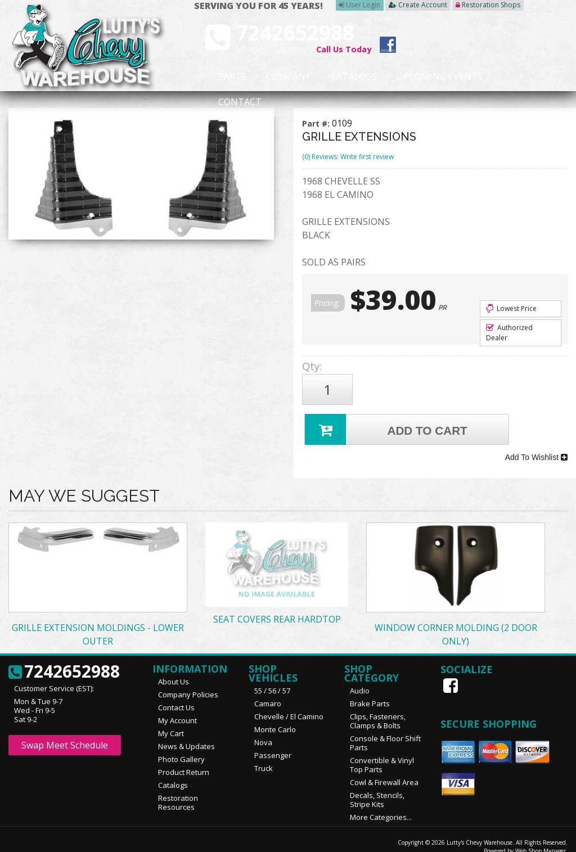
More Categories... (381, 805)
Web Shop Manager (540, 839)
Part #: (317, 123)
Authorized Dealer (509, 332)
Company (271, 77)
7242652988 (64, 660)
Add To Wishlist (536, 448)
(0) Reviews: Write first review (348, 156)
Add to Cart (387, 423)
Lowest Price (511, 308)
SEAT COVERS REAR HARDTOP (277, 607)
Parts (225, 77)
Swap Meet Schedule (64, 733)
